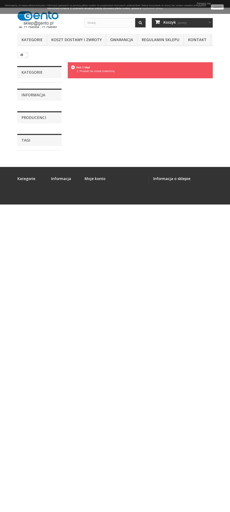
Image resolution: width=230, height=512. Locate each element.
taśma (23, 356)
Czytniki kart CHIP (33, 187)
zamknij (217, 7)
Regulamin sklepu (160, 39)
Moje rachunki (93, 400)
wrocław (24, 350)
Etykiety (26, 91)
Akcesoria (27, 194)
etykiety (24, 337)
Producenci (33, 261)
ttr (43, 344)
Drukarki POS (30, 155)
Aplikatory (28, 168)
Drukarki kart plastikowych (29, 146)
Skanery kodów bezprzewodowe (31, 133)
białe (34, 344)
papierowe (38, 356)
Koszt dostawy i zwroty (76, 39)
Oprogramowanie (32, 181)
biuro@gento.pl (179, 418)
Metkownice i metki (33, 162)
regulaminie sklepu (152, 8)
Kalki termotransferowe (36, 104)
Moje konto (94, 388)
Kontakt (197, 39)
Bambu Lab (31, 272)
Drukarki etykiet (31, 85)
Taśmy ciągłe (29, 98)
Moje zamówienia (95, 395)
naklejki (39, 337)
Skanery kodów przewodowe (31, 120)
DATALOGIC (32, 291)
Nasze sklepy (32, 246)
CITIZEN (29, 285)
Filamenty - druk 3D (33, 111)
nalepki (53, 337)
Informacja (33, 210)
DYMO (28, 297)
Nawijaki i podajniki (33, 174)
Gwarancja (121, 39)
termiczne (41, 350)
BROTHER (31, 279)
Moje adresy (92, 406)
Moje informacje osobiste (100, 411)
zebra (22, 344)
